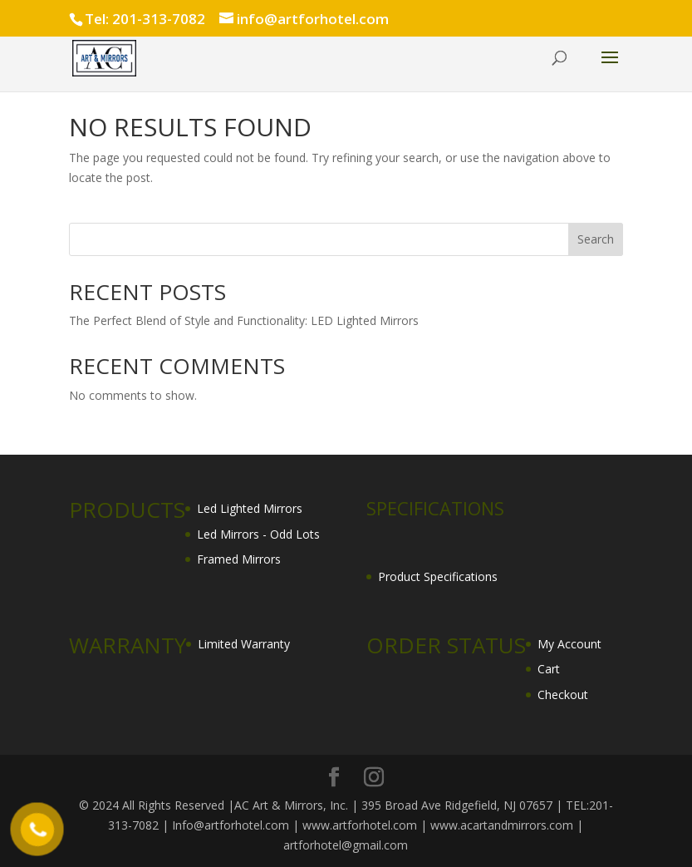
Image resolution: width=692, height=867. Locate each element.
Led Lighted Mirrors (249, 508)
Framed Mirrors (239, 559)
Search (595, 239)
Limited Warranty (244, 644)
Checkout (562, 694)
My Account (569, 644)
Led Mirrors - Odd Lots (258, 534)
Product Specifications (438, 576)
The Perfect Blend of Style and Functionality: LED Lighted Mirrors (244, 320)
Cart (548, 669)
